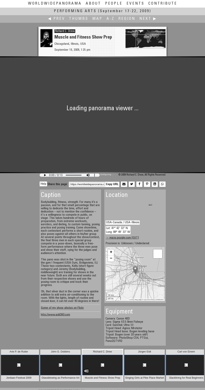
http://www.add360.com (55, 314)
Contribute (162, 4)
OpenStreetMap (149, 300)
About (93, 4)
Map (97, 19)
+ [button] (111, 252)
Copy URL (112, 184)
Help (43, 184)
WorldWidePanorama (55, 4)
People (114, 4)
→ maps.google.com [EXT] (122, 237)
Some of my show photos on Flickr (62, 308)
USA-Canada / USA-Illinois (122, 222)
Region (127, 19)
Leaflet (131, 300)
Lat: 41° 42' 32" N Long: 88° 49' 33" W (118, 230)
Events (135, 4)
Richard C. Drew (65, 31)
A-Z (111, 19)
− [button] (111, 259)
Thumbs (78, 19)
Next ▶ (148, 19)
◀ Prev (56, 19)
